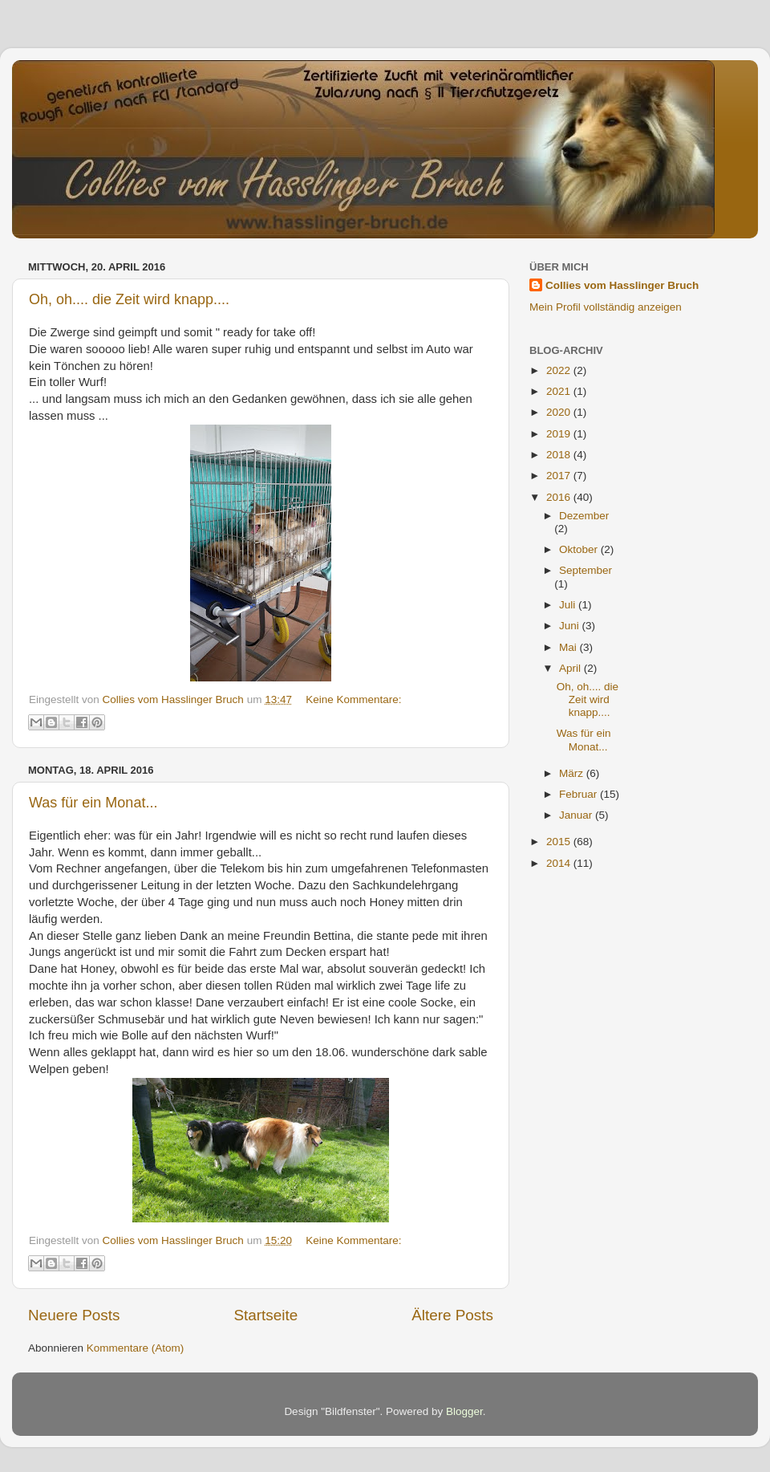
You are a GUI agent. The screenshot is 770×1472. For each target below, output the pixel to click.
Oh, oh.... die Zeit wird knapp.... (129, 299)
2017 (559, 476)
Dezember (584, 516)
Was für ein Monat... (93, 803)
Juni (570, 626)
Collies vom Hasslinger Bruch (622, 285)
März (572, 773)
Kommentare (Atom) (135, 1348)
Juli (568, 605)
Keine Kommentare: (353, 699)
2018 (559, 455)
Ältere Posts (452, 1315)
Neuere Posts (74, 1315)
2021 (559, 391)
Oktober (580, 549)
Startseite (265, 1315)
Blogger (464, 1411)
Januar (577, 815)
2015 (559, 842)
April (571, 668)
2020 (559, 412)
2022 (559, 370)
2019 (559, 434)
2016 (559, 497)
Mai (569, 647)
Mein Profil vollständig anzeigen (605, 307)
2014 (559, 863)
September (585, 570)
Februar (579, 794)
